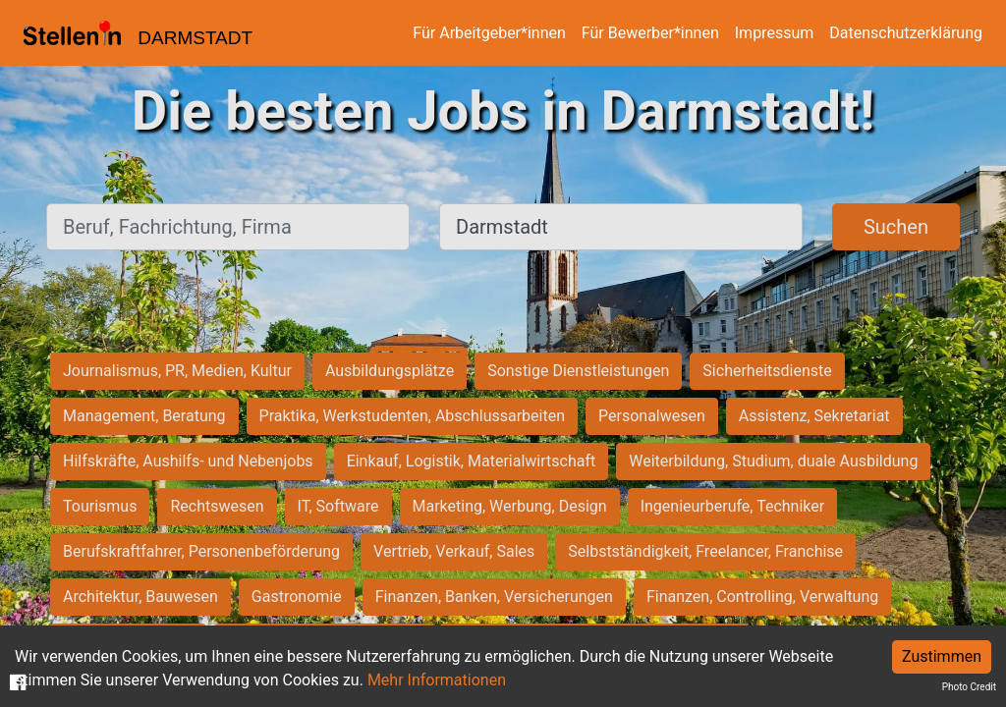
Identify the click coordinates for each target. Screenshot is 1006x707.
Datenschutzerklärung (905, 33)
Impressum (774, 33)
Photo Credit (969, 686)
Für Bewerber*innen (650, 33)
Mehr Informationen (436, 680)
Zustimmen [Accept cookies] (941, 656)
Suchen (896, 227)
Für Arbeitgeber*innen (489, 33)
